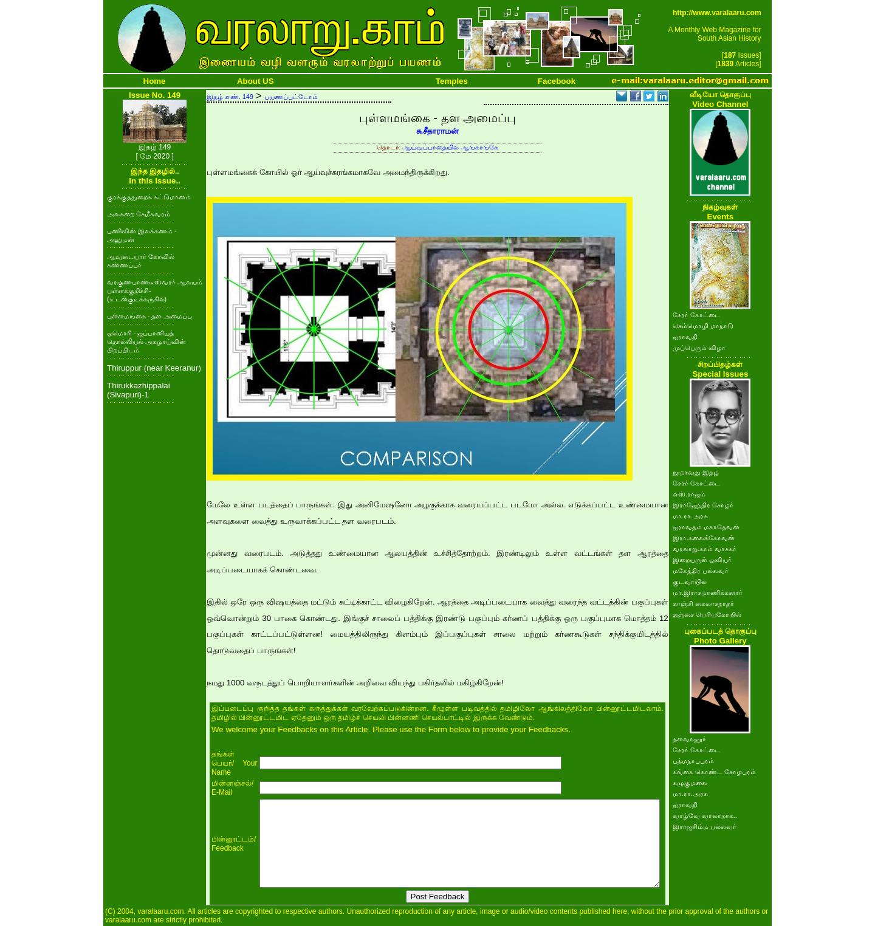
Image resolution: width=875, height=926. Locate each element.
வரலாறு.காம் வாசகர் (704, 548)
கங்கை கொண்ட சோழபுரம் (714, 771)
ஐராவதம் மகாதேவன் (706, 526)
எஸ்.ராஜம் (689, 494)
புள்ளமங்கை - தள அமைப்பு (149, 316)
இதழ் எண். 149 (230, 96)
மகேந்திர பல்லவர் (701, 570)
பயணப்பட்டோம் (291, 96)
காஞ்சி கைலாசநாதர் (703, 603)
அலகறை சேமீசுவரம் (138, 214)
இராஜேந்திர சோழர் (703, 505)
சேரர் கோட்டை (696, 314)
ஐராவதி (685, 336)
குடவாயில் (690, 581)
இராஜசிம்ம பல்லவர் (704, 826)
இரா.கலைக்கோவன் (704, 537)
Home (154, 81)
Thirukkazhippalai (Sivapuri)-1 (138, 390)
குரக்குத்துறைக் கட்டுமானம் (149, 197)
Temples (452, 81)
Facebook (556, 81)
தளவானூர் (689, 739)
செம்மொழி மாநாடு (703, 325)
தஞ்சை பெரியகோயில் (707, 614)
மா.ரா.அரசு (690, 516)
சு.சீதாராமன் (437, 130)
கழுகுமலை (690, 782)
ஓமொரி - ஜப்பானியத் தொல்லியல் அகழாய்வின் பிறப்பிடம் (146, 341)
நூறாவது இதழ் (696, 472)
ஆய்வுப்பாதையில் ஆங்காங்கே (450, 147)
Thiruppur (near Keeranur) (154, 367)
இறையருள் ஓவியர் (702, 559)
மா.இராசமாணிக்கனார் (708, 592)
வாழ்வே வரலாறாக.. (705, 815)
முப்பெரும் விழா (699, 347)
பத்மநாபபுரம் (693, 760)
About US (255, 81)
